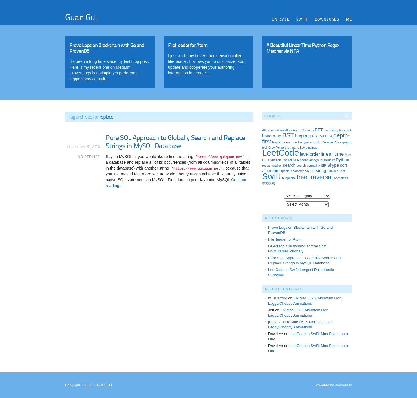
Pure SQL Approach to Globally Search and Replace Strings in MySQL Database (175, 141)
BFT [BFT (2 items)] (319, 130)
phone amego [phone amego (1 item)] (309, 160)
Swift (302, 19)
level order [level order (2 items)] (310, 154)
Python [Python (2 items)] (342, 159)
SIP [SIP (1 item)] (323, 165)
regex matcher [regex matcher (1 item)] (272, 165)
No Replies (89, 156)
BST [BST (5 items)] (288, 135)
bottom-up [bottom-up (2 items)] (271, 136)
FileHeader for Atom (285, 239)
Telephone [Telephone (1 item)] (288, 178)
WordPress (343, 385)
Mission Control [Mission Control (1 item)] (281, 160)
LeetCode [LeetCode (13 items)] (280, 152)
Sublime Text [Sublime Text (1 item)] (336, 171)
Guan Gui (81, 17)
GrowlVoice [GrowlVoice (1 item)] (276, 147)
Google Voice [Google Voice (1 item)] (332, 142)
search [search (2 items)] (289, 165)
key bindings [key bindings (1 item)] (308, 147)
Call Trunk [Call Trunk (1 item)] (325, 136)
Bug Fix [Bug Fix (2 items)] (310, 136)
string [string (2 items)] (321, 170)
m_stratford (277, 298)
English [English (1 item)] (277, 142)
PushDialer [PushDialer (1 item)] (327, 160)
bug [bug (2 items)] (298, 136)
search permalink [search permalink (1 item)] (308, 165)
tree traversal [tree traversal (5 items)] (315, 177)
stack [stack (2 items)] (310, 170)
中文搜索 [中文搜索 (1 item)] (268, 183)
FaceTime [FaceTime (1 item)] (290, 142)
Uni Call (280, 19)
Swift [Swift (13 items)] (271, 176)
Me (349, 19)
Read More (110, 61)
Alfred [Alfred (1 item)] (266, 130)
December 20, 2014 (83, 146)
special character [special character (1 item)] (292, 171)
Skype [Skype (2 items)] (333, 165)
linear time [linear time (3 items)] (332, 154)
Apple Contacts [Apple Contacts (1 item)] (303, 130)
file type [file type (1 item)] (303, 142)
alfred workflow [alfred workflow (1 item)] (281, 130)
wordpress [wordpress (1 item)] (341, 178)
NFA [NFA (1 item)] (296, 160)
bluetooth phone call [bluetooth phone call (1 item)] (337, 130)
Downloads (327, 19)
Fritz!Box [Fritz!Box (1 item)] (316, 142)
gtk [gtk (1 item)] (287, 147)
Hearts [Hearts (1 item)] (294, 147)
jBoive (273, 322)
